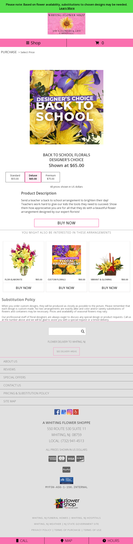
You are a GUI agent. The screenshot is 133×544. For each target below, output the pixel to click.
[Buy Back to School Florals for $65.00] (66, 223)
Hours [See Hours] (111, 540)
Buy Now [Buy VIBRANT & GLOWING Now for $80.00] (109, 288)
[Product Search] (67, 331)
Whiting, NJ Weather (47, 523)
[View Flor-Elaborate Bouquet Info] (23, 259)
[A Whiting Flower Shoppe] (67, 33)
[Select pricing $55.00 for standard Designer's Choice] (15, 177)
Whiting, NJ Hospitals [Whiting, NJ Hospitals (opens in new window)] (86, 517)
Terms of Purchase (67, 530)
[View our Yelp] (76, 414)
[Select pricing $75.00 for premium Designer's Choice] (51, 177)
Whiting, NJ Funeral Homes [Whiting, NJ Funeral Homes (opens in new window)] (50, 517)
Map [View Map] (66, 540)
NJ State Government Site (81, 523)
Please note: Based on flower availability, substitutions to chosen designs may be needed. (66, 6)
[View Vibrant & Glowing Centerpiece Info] (109, 259)
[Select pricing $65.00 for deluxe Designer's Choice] (33, 177)
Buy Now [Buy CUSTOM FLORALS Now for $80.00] (66, 288)
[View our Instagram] (69, 414)
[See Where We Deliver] (66, 351)
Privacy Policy (41, 530)
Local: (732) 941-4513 (66, 440)
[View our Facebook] (57, 414)
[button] (66, 480)
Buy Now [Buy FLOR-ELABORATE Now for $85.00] (23, 288)
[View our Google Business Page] (63, 414)
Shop (33, 43)
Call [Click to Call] (22, 540)
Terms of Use (92, 530)
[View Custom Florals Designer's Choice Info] (66, 259)
